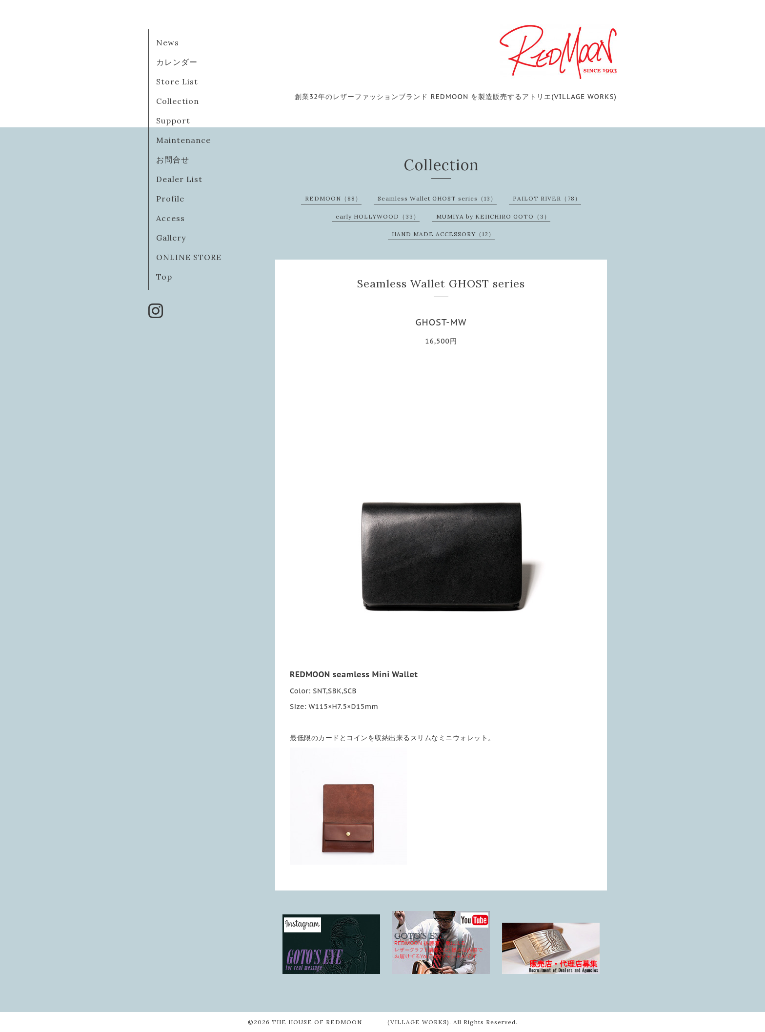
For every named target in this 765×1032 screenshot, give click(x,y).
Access (170, 218)
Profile (170, 198)
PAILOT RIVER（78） (547, 198)
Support (173, 120)
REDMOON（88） (333, 198)
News (167, 42)
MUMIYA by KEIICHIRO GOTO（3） (493, 216)
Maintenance (183, 140)
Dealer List (179, 179)
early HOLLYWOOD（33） (378, 216)
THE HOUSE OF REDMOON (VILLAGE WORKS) (360, 1022)
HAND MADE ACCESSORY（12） (443, 234)
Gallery (171, 238)
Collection (177, 101)
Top (164, 277)
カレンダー (177, 62)
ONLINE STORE (188, 257)
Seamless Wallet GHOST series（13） (437, 198)
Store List (177, 81)
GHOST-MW (441, 322)
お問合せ (172, 159)
